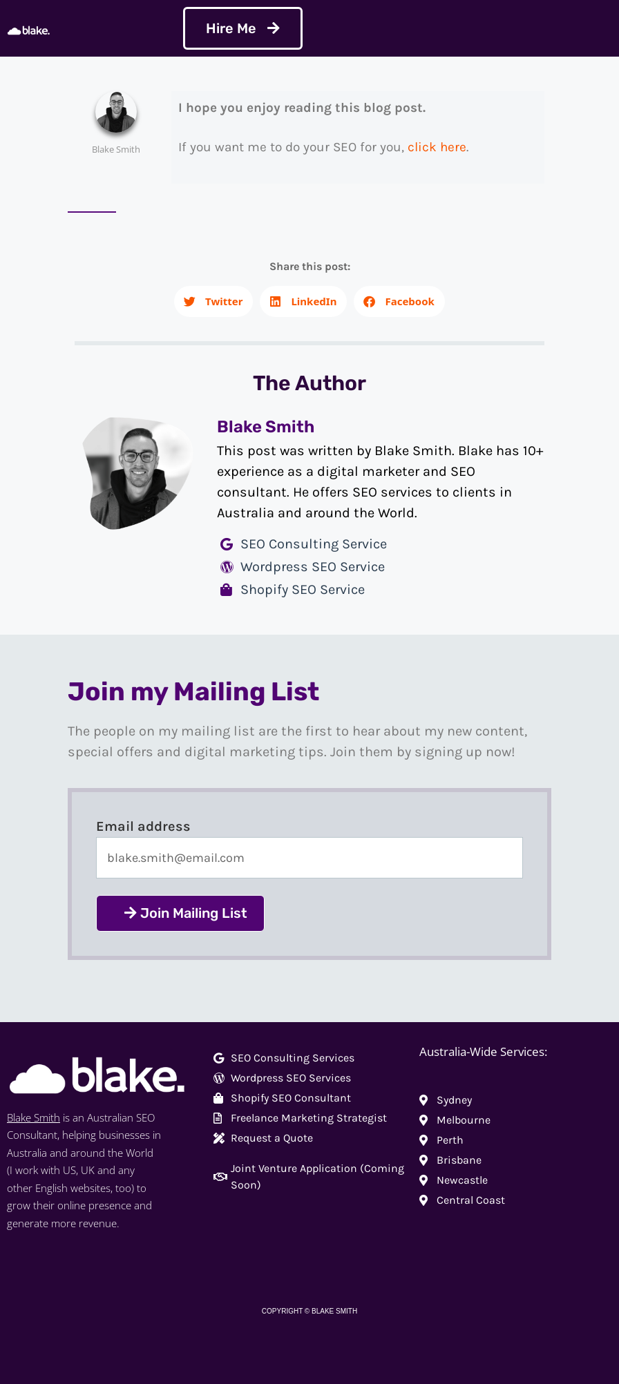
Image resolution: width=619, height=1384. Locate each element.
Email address (143, 826)
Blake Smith (33, 1117)
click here (437, 147)
